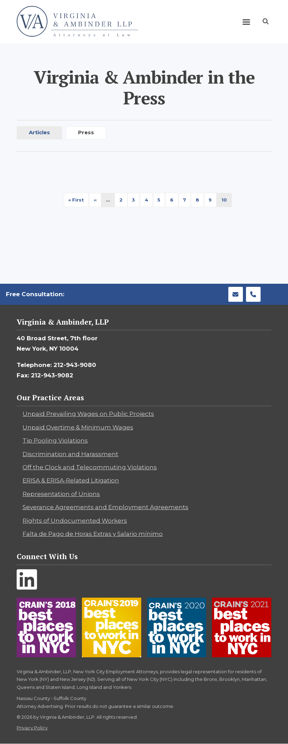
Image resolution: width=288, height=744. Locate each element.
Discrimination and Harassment (70, 454)
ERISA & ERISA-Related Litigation (71, 480)
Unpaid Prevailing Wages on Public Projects (88, 413)
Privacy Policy (32, 727)
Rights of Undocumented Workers (75, 520)
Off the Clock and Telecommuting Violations (90, 467)
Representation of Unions (61, 493)
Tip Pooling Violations (55, 440)
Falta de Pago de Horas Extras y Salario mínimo (93, 533)
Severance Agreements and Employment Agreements (105, 507)
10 (226, 201)
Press (86, 132)
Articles (39, 132)
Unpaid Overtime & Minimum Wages (78, 427)
